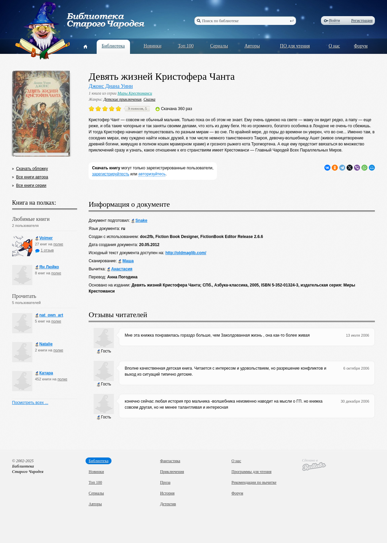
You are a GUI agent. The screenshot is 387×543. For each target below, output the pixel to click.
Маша (126, 261)
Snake (139, 220)
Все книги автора (32, 177)
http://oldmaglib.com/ (185, 252)
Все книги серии (31, 185)
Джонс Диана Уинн (111, 86)
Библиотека (113, 45)
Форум (361, 45)
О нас (334, 45)
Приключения (172, 471)
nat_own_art (49, 315)
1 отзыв (44, 250)
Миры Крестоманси (135, 93)
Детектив (168, 504)
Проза (165, 482)
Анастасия (119, 269)
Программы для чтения (251, 471)
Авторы (252, 45)
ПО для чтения (295, 45)
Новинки (152, 45)
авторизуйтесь (152, 174)
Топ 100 (186, 45)
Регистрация (362, 20)
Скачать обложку (32, 168)
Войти (334, 20)
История (167, 493)
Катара (44, 373)
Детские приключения (122, 99)
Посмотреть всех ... (30, 402)
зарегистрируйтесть (110, 174)
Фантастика (170, 461)
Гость (104, 351)
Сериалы (219, 45)
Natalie (44, 344)
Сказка (149, 99)
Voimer (44, 238)
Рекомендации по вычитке (254, 482)
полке (58, 244)
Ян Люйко (47, 267)
